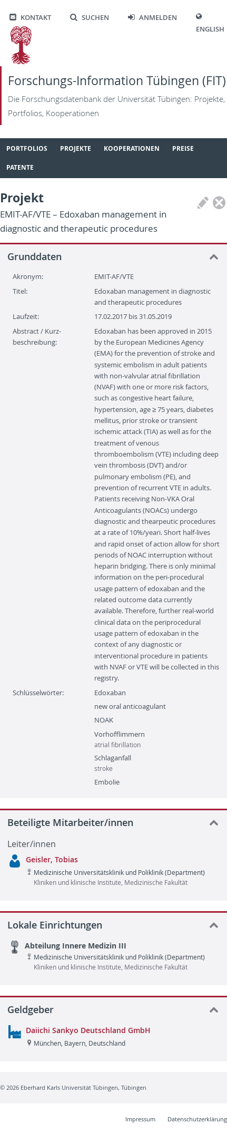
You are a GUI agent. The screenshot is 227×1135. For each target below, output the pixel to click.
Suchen (89, 17)
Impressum (140, 1119)
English (210, 29)
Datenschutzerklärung (197, 1119)
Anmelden (152, 17)
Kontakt (30, 17)
